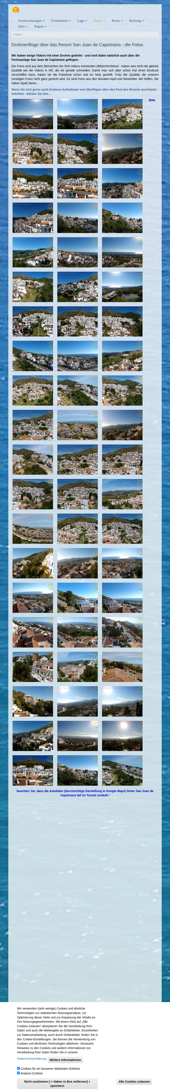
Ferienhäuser (61, 20)
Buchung (136, 20)
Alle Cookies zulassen (134, 1081)
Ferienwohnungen (31, 20)
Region (40, 26)
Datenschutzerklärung (31, 1058)
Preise (117, 20)
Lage (82, 20)
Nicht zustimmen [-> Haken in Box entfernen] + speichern (57, 1084)
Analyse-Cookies (31, 1073)
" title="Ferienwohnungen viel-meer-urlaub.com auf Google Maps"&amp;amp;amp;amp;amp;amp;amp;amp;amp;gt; (85, 912)
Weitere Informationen (65, 1060)
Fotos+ (99, 20)
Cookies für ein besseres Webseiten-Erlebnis (50, 1068)
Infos (23, 26)
